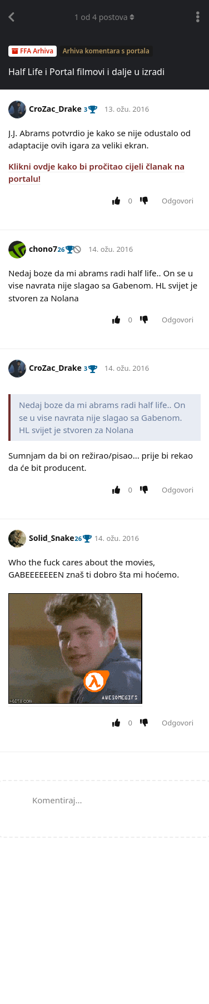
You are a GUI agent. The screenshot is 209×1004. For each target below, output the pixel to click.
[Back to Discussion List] (11, 17)
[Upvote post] (118, 201)
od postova (104, 17)
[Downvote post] (146, 201)
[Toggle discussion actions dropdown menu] (198, 17)
